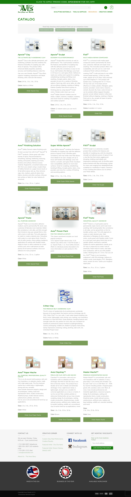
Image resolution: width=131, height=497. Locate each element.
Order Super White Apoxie (65, 181)
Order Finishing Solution (33, 188)
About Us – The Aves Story (27, 456)
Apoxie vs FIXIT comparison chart (65, 30)
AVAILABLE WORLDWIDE (98, 481)
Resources (93, 12)
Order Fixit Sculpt (98, 185)
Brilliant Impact (30, 494)
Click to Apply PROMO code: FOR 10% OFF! (65, 2)
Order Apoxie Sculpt (65, 116)
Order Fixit (98, 113)
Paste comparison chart (46, 30)
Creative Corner (106, 12)
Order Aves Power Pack (65, 256)
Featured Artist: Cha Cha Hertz (52, 445)
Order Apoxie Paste (32, 264)
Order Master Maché (98, 420)
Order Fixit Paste (98, 277)
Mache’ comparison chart (84, 30)
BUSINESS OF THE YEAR (65, 481)
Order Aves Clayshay (65, 420)
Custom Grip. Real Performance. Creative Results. (52, 440)
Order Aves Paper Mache (33, 415)
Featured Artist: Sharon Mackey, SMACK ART (52, 449)
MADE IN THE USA (32, 481)
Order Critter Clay (65, 343)
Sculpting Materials (63, 12)
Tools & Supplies (80, 12)
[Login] (105, 7)
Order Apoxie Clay (33, 91)
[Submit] (88, 7)
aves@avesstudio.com (25, 453)
